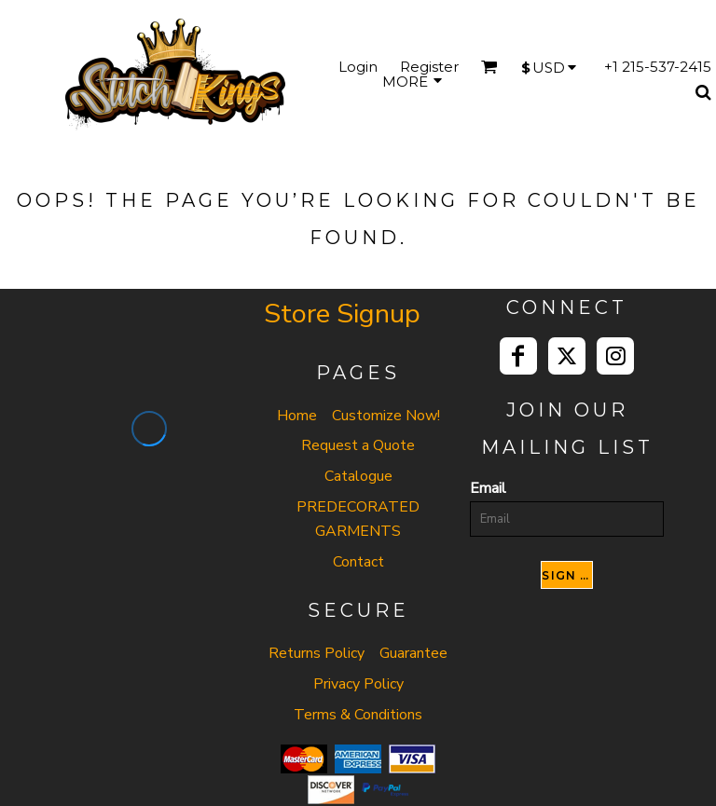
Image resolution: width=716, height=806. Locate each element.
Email (488, 488)
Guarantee (413, 653)
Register (429, 66)
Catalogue (358, 476)
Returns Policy (316, 653)
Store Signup (342, 313)
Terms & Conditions (358, 714)
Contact (358, 562)
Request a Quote (358, 445)
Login (358, 66)
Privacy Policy (358, 684)
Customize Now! (386, 415)
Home (297, 415)
